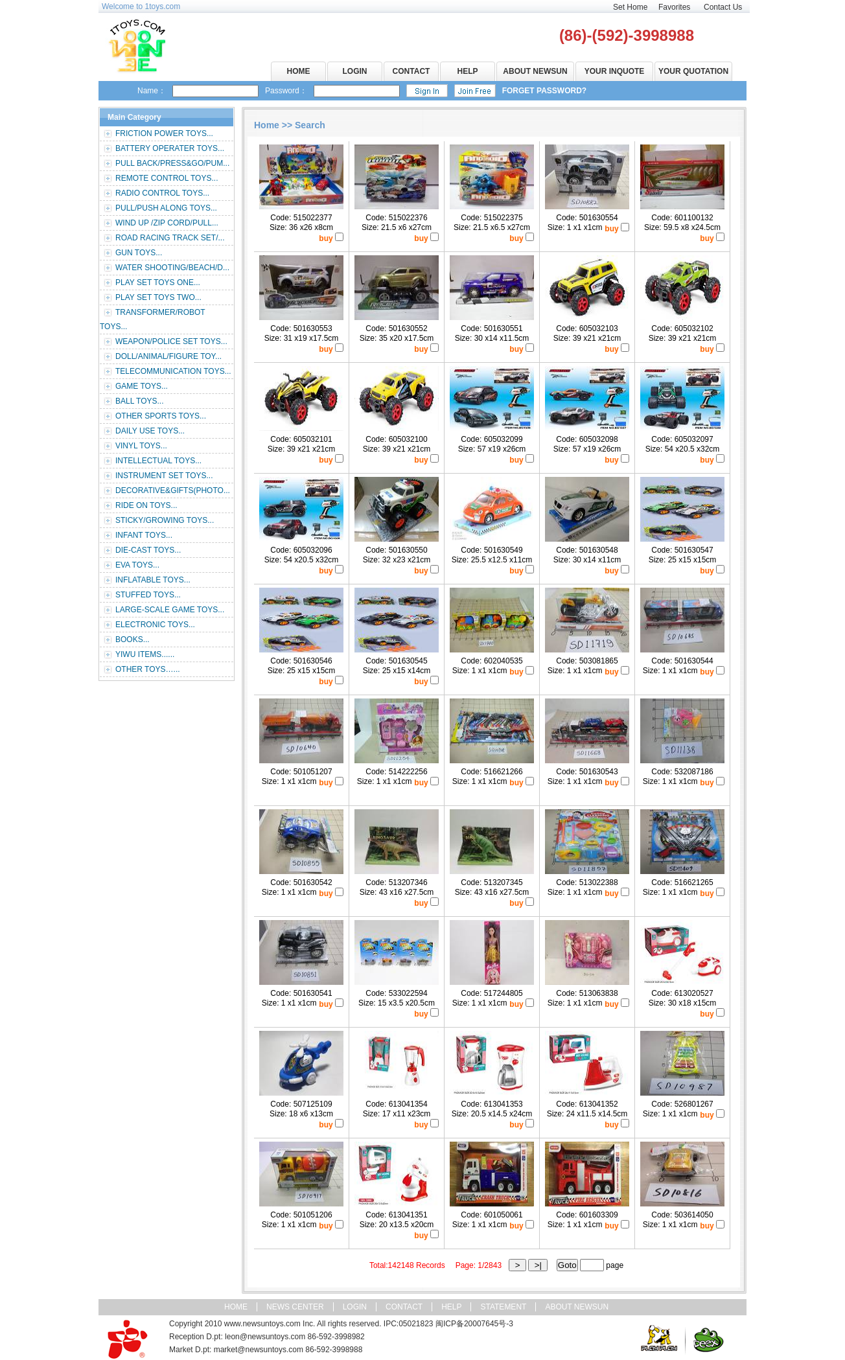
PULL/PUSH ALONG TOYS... (166, 208)
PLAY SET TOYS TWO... (158, 297)
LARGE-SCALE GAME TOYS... (169, 609)
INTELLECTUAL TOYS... (158, 460)
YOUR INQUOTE (615, 71)
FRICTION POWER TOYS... (164, 133)
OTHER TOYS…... (147, 669)
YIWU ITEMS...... (144, 654)
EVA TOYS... (137, 565)
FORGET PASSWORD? (544, 90)
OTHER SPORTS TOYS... (160, 416)
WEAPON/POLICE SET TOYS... (171, 341)
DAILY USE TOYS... (150, 430)
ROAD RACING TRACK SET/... (169, 237)
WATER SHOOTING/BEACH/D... (172, 267)
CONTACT (411, 71)
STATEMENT (503, 1306)
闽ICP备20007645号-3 (474, 1323)
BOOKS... (132, 639)
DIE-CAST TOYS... (148, 550)
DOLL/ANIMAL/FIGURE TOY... (168, 356)
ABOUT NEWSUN (535, 71)
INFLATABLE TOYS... (153, 579)
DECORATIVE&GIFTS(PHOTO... (172, 490)
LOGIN (355, 71)
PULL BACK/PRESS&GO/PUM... (172, 163)
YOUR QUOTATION (693, 71)
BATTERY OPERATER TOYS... (169, 148)
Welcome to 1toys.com (141, 6)
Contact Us (723, 7)
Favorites (674, 7)
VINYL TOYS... (141, 445)
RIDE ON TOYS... (146, 505)
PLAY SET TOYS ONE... (157, 282)
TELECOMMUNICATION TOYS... (173, 371)
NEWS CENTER (295, 1306)
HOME (298, 71)
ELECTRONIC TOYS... (155, 624)
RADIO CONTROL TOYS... (162, 193)
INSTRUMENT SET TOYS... (164, 475)
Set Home (630, 7)
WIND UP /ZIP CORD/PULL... (166, 222)
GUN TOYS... (138, 252)
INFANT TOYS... (143, 535)
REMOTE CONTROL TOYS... (166, 178)
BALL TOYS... (139, 401)
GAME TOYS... (141, 386)
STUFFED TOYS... (148, 594)
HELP (467, 71)
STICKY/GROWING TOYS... (164, 520)
